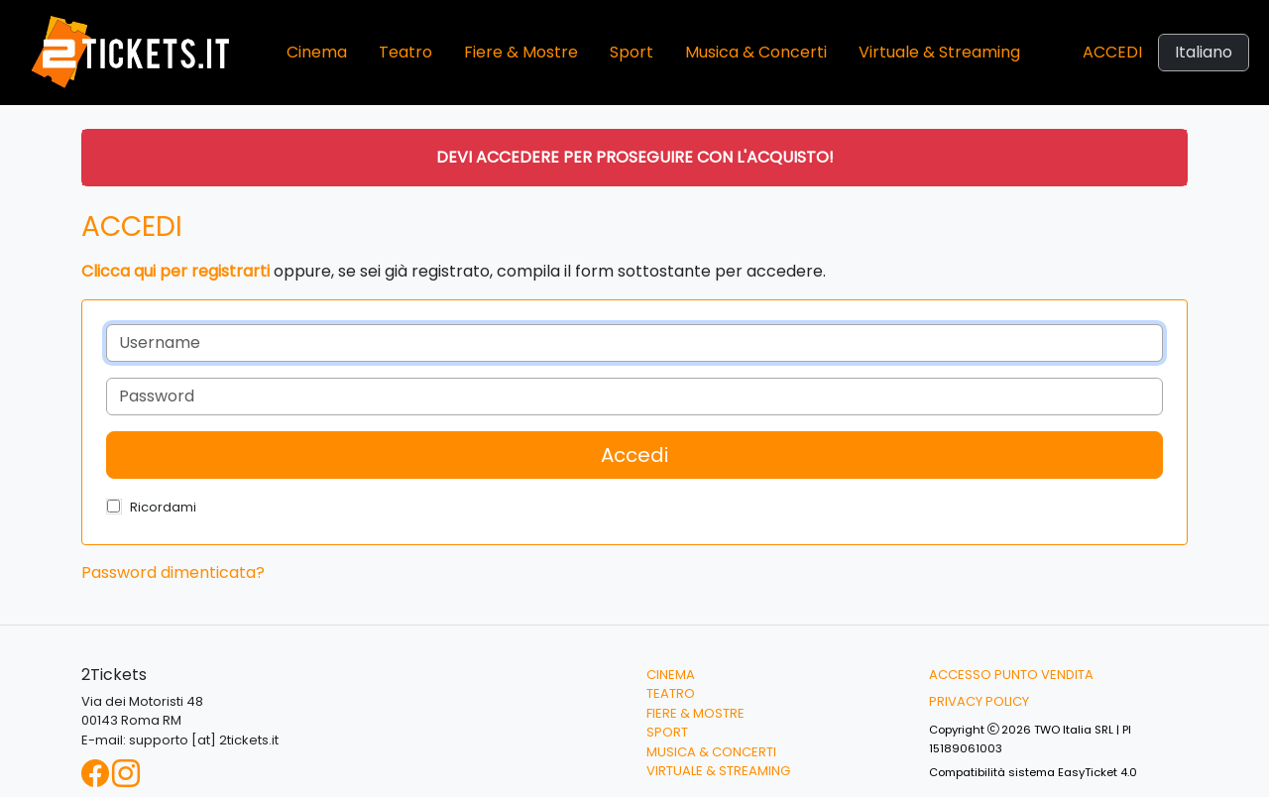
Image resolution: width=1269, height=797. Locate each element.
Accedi (1112, 52)
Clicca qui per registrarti (175, 271)
